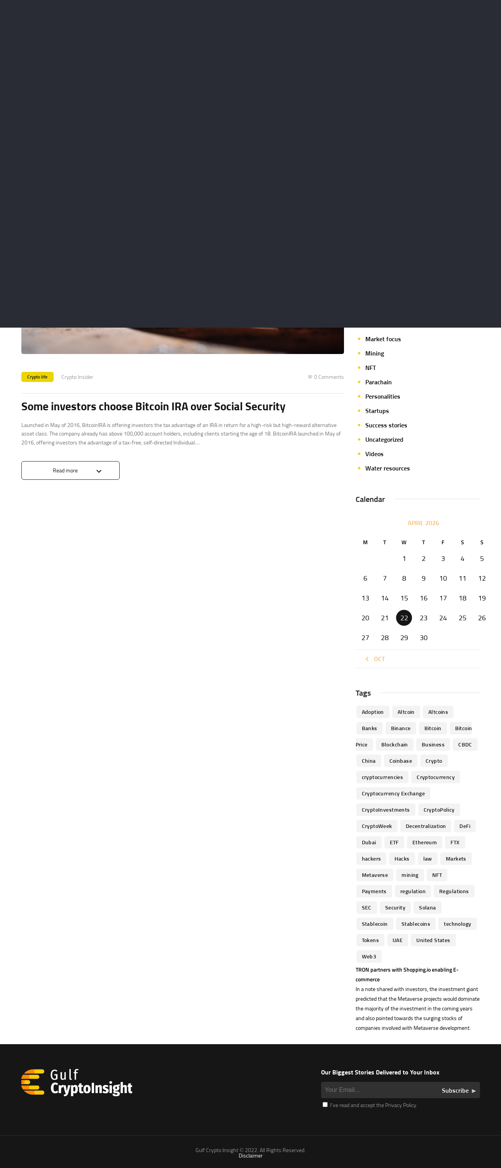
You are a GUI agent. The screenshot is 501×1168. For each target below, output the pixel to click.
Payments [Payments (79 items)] (374, 891)
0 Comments (329, 377)
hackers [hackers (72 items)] (371, 858)
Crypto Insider (77, 377)
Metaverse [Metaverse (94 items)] (375, 875)
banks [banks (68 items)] (369, 728)
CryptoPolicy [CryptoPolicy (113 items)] (439, 809)
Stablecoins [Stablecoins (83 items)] (416, 924)
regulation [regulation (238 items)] (413, 891)
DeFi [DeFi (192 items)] (464, 826)
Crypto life (37, 376)
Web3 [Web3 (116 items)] (369, 956)
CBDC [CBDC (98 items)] (465, 744)
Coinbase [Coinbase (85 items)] (400, 761)
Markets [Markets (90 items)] (456, 858)
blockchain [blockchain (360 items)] (394, 744)
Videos (374, 453)
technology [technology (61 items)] (457, 924)
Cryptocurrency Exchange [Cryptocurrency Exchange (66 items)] (393, 793)
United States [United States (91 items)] (433, 940)
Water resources (387, 468)
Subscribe (455, 1090)
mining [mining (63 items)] (410, 875)
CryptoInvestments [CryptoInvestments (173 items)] (386, 809)
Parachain (378, 382)
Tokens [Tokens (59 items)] (370, 940)
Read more (65, 471)
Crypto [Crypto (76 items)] (434, 761)
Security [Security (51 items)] (395, 907)
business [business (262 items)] (433, 744)
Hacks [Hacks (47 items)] (402, 858)
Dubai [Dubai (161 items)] (369, 842)
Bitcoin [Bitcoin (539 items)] (433, 728)
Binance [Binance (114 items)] (401, 728)
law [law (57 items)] (427, 858)
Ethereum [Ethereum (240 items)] (424, 842)
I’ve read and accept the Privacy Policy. (370, 1105)
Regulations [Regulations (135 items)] (454, 891)
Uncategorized (384, 439)
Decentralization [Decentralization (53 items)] (426, 826)
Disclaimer (251, 1155)
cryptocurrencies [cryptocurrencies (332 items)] (382, 777)
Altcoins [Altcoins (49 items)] (438, 712)
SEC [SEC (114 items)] (367, 907)
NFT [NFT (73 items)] (437, 875)
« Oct (374, 658)
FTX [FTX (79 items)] (454, 842)
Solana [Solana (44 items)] (427, 907)
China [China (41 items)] (369, 761)
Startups (377, 410)
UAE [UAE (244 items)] (398, 940)
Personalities (382, 396)
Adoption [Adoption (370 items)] (373, 712)
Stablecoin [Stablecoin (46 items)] (375, 924)
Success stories (386, 425)
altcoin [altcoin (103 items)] (406, 712)
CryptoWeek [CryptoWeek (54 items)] (377, 826)
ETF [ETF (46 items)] (394, 842)
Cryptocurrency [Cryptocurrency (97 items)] (436, 777)
